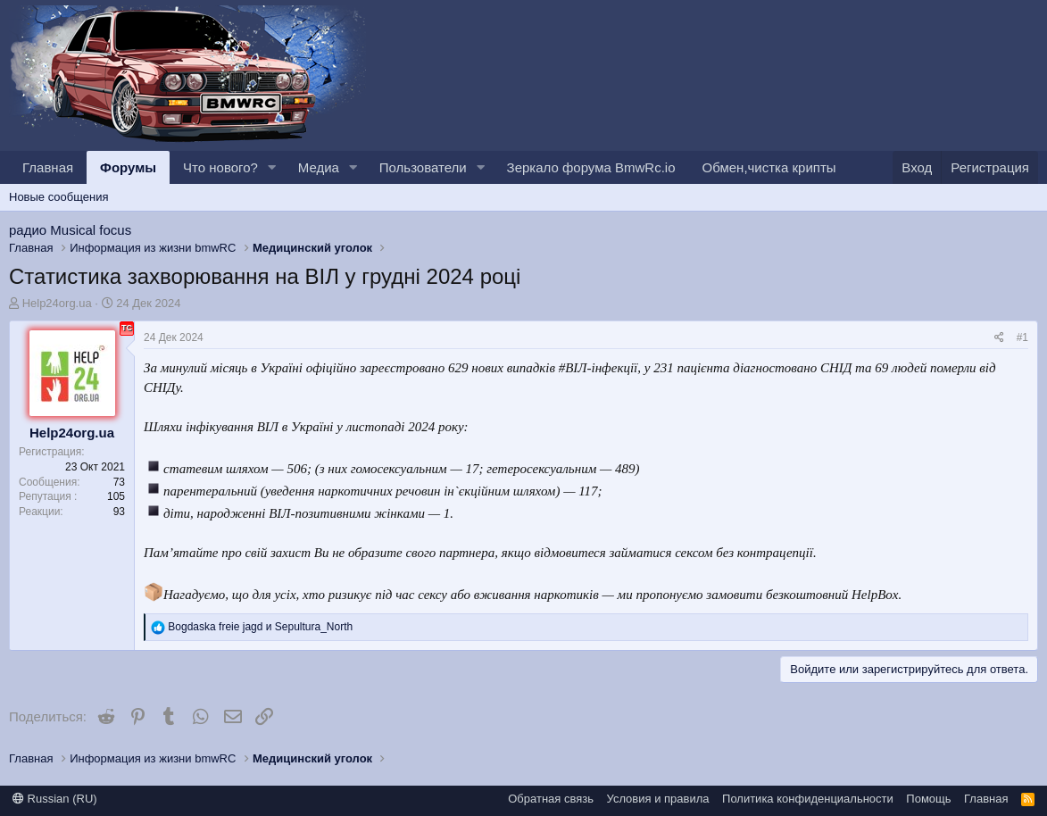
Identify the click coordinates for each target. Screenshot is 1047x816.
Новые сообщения (59, 197)
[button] (272, 167)
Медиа (318, 167)
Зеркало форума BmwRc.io (591, 167)
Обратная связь (551, 798)
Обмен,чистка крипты (769, 167)
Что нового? (220, 167)
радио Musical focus (70, 229)
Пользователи (423, 167)
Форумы (128, 167)
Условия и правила (658, 798)
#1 (1022, 337)
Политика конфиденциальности (807, 798)
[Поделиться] (999, 338)
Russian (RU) (54, 798)
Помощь (928, 798)
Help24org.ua (57, 303)
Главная (47, 167)
